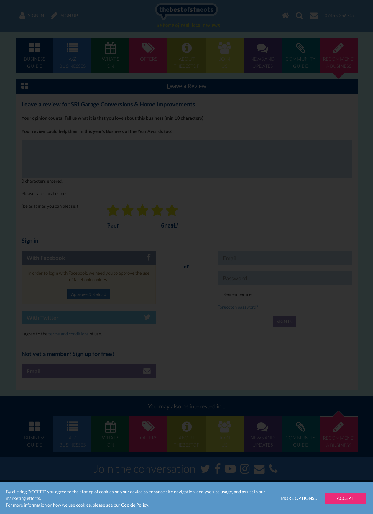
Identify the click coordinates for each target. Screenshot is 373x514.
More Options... (299, 498)
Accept (345, 498)
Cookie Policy (134, 505)
